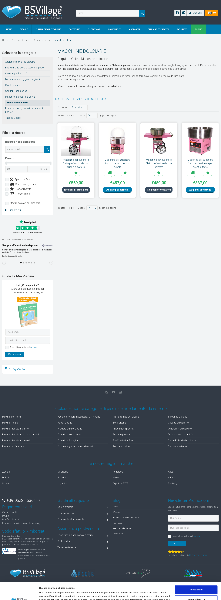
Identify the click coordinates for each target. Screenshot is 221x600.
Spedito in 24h (20, 179)
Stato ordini (82, 542)
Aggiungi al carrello (117, 194)
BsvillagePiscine (17, 369)
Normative (117, 523)
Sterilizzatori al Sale (123, 440)
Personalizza (196, 582)
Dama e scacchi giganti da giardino (23, 79)
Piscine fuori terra (11, 416)
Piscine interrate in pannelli (16, 428)
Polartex (61, 477)
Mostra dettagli (47, 594)
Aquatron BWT (120, 483)
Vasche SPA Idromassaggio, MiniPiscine (78, 416)
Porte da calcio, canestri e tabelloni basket (24, 110)
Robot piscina (64, 422)
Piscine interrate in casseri (16, 440)
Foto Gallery (118, 533)
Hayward (117, 477)
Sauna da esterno (177, 446)
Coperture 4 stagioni (68, 440)
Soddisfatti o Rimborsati (23, 531)
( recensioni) (198, 555)
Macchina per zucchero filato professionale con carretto (159, 163)
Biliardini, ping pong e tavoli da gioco (24, 67)
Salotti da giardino (177, 416)
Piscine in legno (10, 422)
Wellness (117, 512)
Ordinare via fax (82, 514)
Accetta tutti (196, 572)
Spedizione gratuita (23, 184)
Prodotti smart (20, 194)
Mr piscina (62, 471)
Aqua (170, 471)
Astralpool (118, 471)
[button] (195, 13)
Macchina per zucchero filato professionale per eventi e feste (200, 163)
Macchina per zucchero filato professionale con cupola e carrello (76, 163)
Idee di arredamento (122, 528)
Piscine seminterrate (13, 446)
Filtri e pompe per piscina (126, 416)
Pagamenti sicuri (17, 507)
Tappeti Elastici (13, 117)
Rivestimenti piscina (123, 428)
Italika (5, 483)
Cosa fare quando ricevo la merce (82, 536)
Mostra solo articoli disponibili (25, 203)
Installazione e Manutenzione (126, 517)
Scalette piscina (121, 434)
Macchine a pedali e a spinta (20, 96)
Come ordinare (82, 508)
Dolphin (6, 477)
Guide (115, 506)
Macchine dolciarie (17, 102)
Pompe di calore (122, 446)
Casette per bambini (16, 73)
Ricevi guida (14, 354)
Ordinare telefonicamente (82, 520)
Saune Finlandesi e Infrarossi (183, 440)
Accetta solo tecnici (196, 591)
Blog (117, 500)
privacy (34, 347)
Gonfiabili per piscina (16, 91)
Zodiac (6, 471)
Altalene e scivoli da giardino (20, 61)
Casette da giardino (178, 422)
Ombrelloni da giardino (180, 428)
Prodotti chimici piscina (69, 428)
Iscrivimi (177, 543)
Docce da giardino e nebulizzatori (75, 446)
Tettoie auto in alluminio (180, 434)
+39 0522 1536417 (21, 500)
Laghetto (62, 483)
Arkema (172, 477)
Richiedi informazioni (76, 194)
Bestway (172, 483)
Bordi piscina (119, 422)
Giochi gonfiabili (13, 85)
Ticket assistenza (82, 548)
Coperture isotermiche (69, 434)
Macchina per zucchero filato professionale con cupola (117, 163)
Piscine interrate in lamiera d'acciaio (21, 434)
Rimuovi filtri (13, 210)
